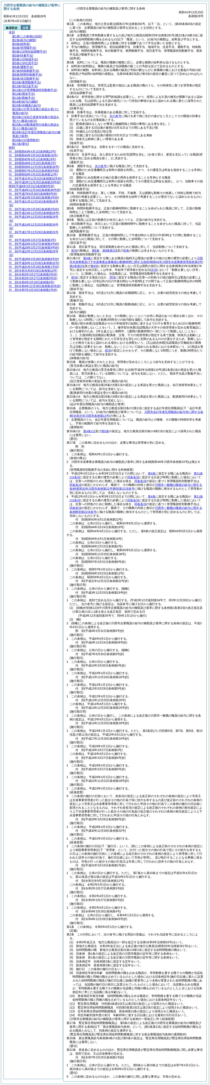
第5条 (105, 431)
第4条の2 (89, 431)
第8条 (95, 250)
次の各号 (115, 116)
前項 (74, 250)
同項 (112, 277)
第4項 (94, 266)
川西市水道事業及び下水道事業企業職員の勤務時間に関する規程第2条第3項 (136, 261)
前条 (126, 250)
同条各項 (133, 477)
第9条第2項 (110, 250)
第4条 (87, 258)
